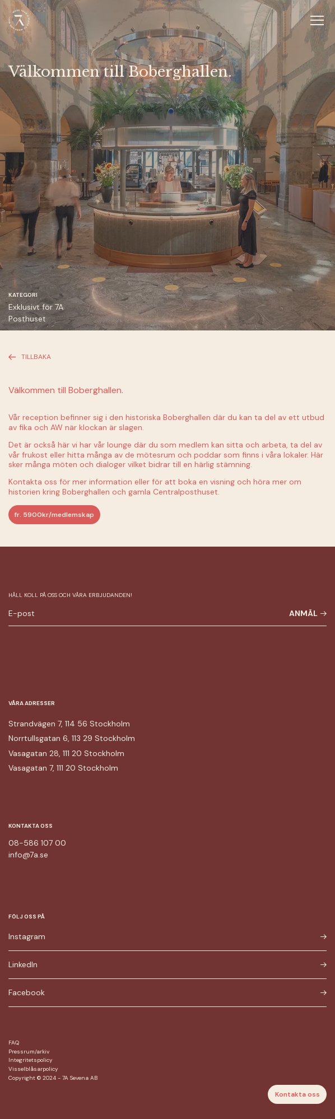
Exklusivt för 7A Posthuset (35, 313)
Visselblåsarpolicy (33, 1069)
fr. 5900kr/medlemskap (54, 514)
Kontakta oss (297, 1094)
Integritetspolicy (30, 1060)
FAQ (13, 1042)
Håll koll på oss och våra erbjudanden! (70, 595)
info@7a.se (28, 855)
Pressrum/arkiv (28, 1051)
